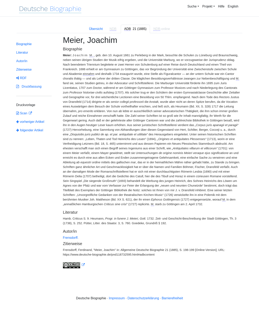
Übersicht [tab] (96, 29)
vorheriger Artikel (30, 121)
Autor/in (21, 61)
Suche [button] (191, 6)
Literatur (22, 52)
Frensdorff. (71, 237)
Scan (22, 113)
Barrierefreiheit (172, 298)
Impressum (117, 298)
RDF (21, 78)
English (233, 6)
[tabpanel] (129, 154)
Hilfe (221, 6)
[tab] (135, 29)
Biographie (24, 44)
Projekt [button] (207, 6)
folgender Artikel (29, 130)
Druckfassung (28, 86)
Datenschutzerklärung (143, 298)
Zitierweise (24, 69)
